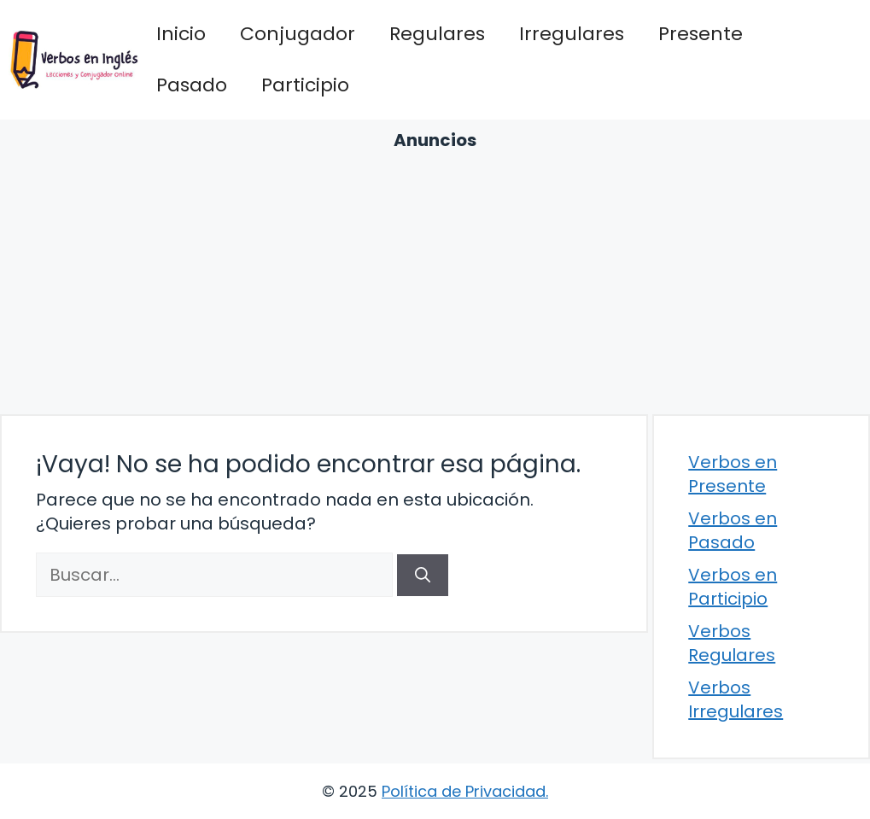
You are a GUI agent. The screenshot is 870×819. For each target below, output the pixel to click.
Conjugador (297, 33)
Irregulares (571, 33)
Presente (700, 33)
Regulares (437, 33)
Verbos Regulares (731, 643)
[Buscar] (422, 575)
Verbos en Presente (732, 474)
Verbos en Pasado (732, 530)
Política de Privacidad (464, 791)
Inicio (181, 33)
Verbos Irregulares (735, 699)
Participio (305, 85)
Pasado (191, 85)
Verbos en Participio (732, 587)
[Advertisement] (435, 280)
